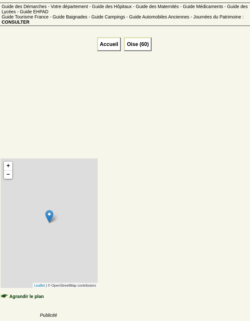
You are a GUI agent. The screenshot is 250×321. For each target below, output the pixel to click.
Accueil (109, 44)
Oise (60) (138, 44)
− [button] (8, 174)
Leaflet (39, 285)
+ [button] (8, 166)
